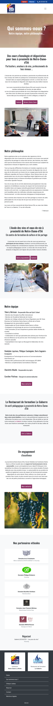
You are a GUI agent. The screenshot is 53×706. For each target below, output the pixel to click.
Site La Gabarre (26, 433)
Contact (24, 2)
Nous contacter (26, 384)
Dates (8, 675)
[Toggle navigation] (45, 8)
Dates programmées (23, 258)
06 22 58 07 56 (42, 2)
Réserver (31, 2)
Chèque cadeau (11, 683)
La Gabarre (18, 421)
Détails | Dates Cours (30, 102)
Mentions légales (11, 696)
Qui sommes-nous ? (12, 679)
